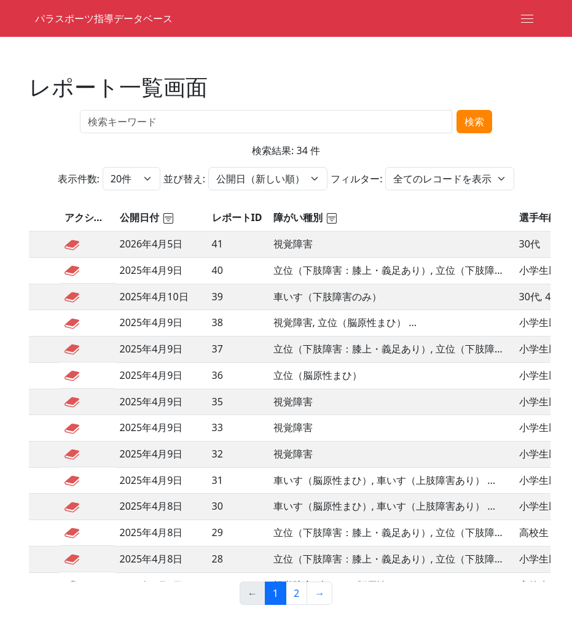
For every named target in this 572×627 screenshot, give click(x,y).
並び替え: (184, 178)
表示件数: (79, 178)
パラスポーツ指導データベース (104, 18)
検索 (474, 121)
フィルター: (356, 178)
